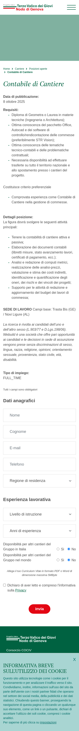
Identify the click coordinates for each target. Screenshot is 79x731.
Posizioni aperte (38, 68)
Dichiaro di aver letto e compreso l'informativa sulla (41, 587)
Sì (62, 549)
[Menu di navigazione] (71, 7)
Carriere (19, 68)
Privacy (20, 590)
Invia (39, 609)
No (74, 549)
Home (6, 68)
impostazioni (48, 722)
